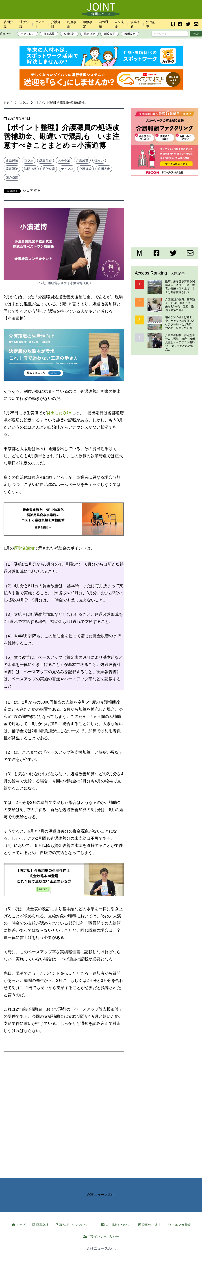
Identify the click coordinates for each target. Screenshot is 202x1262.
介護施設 (85, 169)
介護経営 (69, 33)
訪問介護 (30, 169)
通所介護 (48, 169)
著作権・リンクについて (75, 1225)
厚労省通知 (24, 548)
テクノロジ (27, 33)
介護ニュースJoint (101, 1195)
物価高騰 (49, 33)
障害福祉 (89, 33)
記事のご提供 (149, 1225)
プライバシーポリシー (101, 1236)
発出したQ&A (59, 413)
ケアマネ (67, 169)
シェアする (32, 190)
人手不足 (64, 160)
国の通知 (12, 177)
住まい (99, 160)
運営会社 (40, 1225)
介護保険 (12, 160)
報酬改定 (129, 33)
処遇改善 (45, 160)
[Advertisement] (164, 211)
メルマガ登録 (179, 1225)
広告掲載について (115, 1225)
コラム (28, 160)
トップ (18, 1225)
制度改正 (109, 33)
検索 (196, 33)
